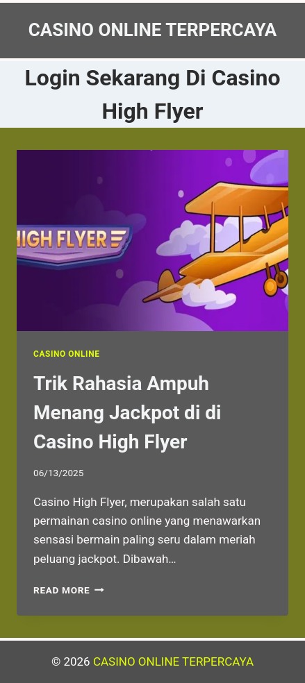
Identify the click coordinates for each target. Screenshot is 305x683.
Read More (68, 590)
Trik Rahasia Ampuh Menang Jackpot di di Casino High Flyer (127, 412)
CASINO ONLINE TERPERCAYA (173, 661)
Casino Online (66, 354)
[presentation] (152, 240)
